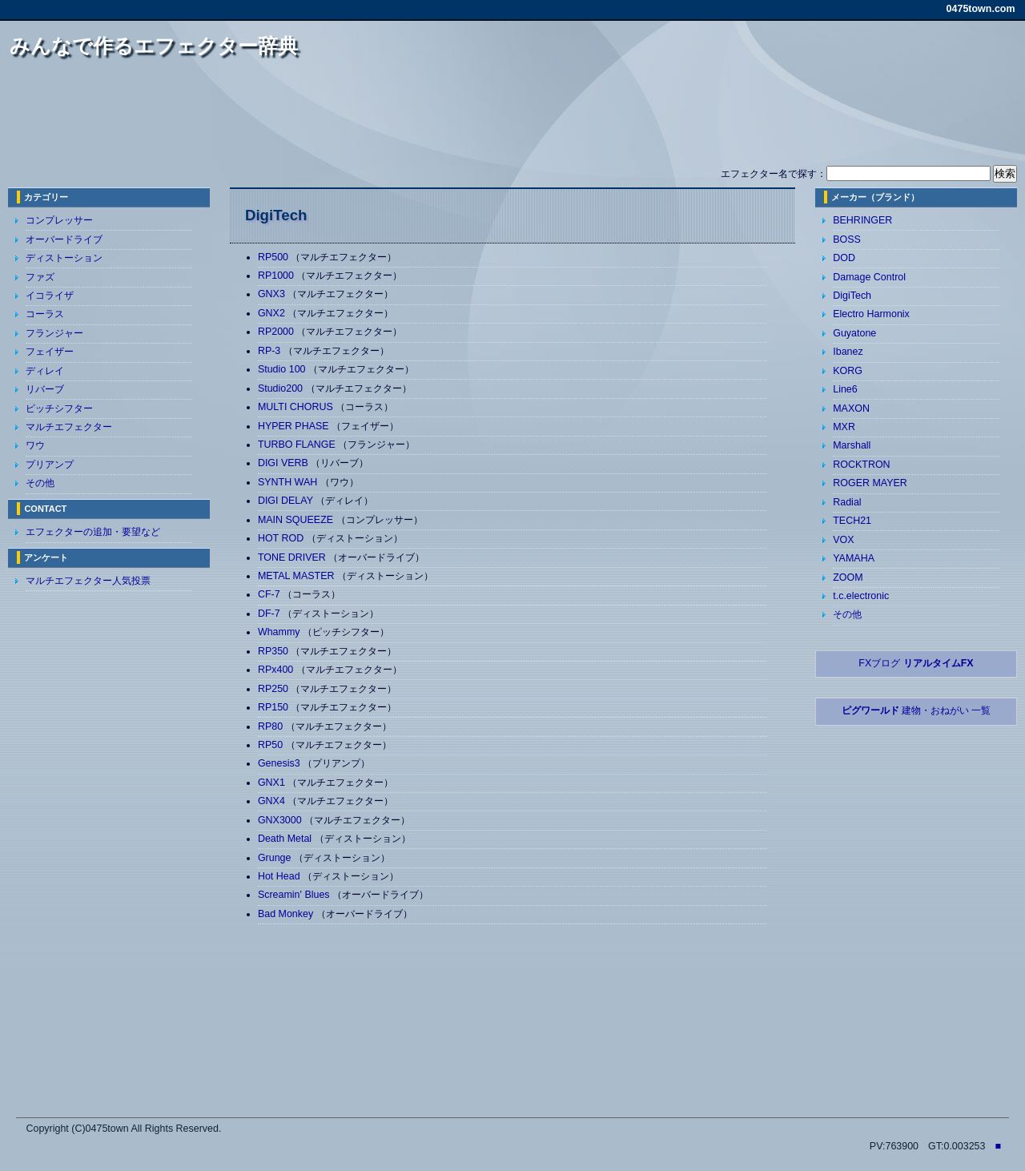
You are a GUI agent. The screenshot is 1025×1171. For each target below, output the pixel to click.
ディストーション (64, 258)
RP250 (274, 688)
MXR (844, 427)
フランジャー (54, 333)
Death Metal (286, 838)
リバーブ (45, 389)
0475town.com (981, 8)
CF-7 (270, 594)
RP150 (274, 707)
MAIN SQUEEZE (297, 519)
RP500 (274, 257)
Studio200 (282, 388)
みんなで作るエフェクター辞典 (154, 45)
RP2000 (277, 331)
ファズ (40, 277)
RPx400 (277, 669)
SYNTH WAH (289, 482)
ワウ (35, 445)
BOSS (847, 239)
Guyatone (854, 333)
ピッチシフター (59, 408)
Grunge (276, 857)
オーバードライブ (64, 239)
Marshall (851, 445)
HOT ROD (282, 538)
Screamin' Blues (295, 894)
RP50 (272, 744)
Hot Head (280, 876)
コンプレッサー (59, 220)
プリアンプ (50, 464)
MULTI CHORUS (297, 406)
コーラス (45, 314)
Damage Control (869, 277)
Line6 (845, 389)
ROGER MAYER (870, 483)
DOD (844, 258)
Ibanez (847, 351)
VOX (843, 539)
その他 (40, 483)
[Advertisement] (512, 118)
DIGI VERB (285, 463)
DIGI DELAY (287, 500)
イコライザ (50, 295)
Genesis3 (280, 763)
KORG (847, 370)
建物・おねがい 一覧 (916, 710)
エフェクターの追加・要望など (93, 531)
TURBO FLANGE (298, 444)
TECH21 (852, 520)
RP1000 (277, 275)
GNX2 (272, 313)
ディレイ (45, 370)
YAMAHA (853, 558)
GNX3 (272, 294)
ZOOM (847, 577)
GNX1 (272, 782)
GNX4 (272, 801)
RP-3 (270, 350)
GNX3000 (281, 820)
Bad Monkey (287, 913)
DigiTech (852, 295)
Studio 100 (283, 369)
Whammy (280, 632)
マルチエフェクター (69, 427)
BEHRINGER (862, 220)
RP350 (274, 651)
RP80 (272, 726)
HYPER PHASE (295, 426)
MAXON (851, 408)
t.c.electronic (861, 596)
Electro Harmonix (871, 314)
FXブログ (915, 663)
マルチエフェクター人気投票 (88, 580)
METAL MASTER (297, 575)
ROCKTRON (861, 464)
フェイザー (50, 351)
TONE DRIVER (293, 557)
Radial (847, 502)
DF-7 (270, 613)
